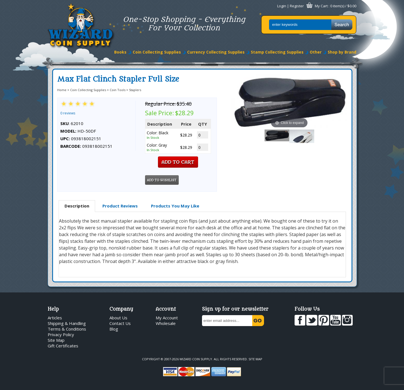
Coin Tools (117, 90)
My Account (167, 317)
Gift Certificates (63, 346)
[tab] (77, 206)
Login (281, 5)
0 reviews (67, 113)
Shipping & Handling (67, 323)
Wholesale (166, 323)
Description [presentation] (77, 206)
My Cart (321, 5)
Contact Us (120, 323)
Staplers (135, 90)
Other (316, 52)
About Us (118, 317)
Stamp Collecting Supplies (277, 52)
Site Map (56, 340)
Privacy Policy (61, 334)
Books (120, 52)
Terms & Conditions (67, 329)
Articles (55, 317)
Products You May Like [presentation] (175, 206)
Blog (113, 329)
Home (61, 90)
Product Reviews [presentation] (120, 206)
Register (297, 5)
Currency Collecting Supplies (216, 52)
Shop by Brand (342, 52)
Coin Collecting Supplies (157, 52)
